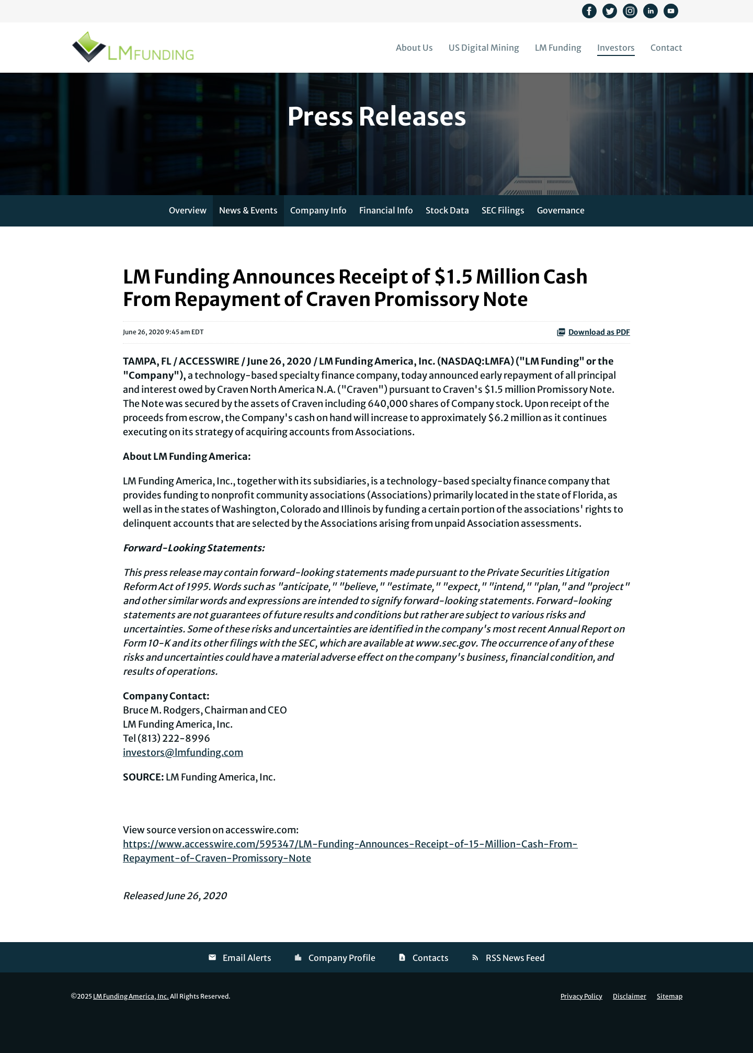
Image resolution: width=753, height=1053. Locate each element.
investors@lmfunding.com (183, 786)
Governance (561, 244)
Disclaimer (629, 1030)
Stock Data (447, 244)
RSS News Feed (515, 992)
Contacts (431, 992)
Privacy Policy (581, 1030)
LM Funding (558, 47)
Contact (666, 47)
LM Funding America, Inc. (131, 1030)
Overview (188, 244)
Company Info (318, 244)
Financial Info (386, 244)
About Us (414, 47)
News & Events (248, 244)
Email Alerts (247, 992)
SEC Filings (503, 244)
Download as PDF (593, 366)
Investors (616, 47)
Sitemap (669, 1030)
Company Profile (342, 992)
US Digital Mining (484, 47)
